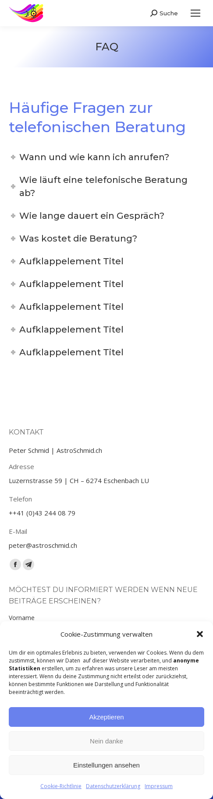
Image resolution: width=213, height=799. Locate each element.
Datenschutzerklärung (113, 786)
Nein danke (106, 741)
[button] (199, 634)
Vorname (22, 617)
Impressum (159, 786)
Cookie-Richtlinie (61, 786)
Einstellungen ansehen (106, 765)
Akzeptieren (106, 717)
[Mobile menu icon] (195, 13)
